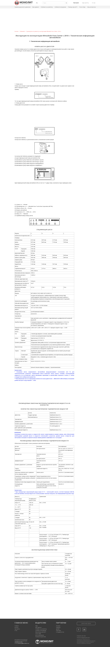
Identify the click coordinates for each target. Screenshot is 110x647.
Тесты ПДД (82, 7)
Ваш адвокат (35, 7)
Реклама (58, 625)
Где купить (85, 3)
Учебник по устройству (47, 7)
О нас (93, 3)
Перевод (58, 627)
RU (37, 3)
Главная (17, 625)
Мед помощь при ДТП (40, 632)
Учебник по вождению (60, 7)
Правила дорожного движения (22, 7)
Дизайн (58, 629)
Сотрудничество (60, 632)
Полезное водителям (40, 636)
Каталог (17, 31)
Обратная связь (86, 623)
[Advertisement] (55, 20)
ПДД (36, 625)
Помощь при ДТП (72, 7)
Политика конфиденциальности (83, 637)
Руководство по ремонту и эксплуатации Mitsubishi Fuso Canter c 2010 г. (43, 31)
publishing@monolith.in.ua (23, 643)
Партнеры (58, 630)
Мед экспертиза (91, 7)
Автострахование (39, 635)
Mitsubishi (22, 31)
